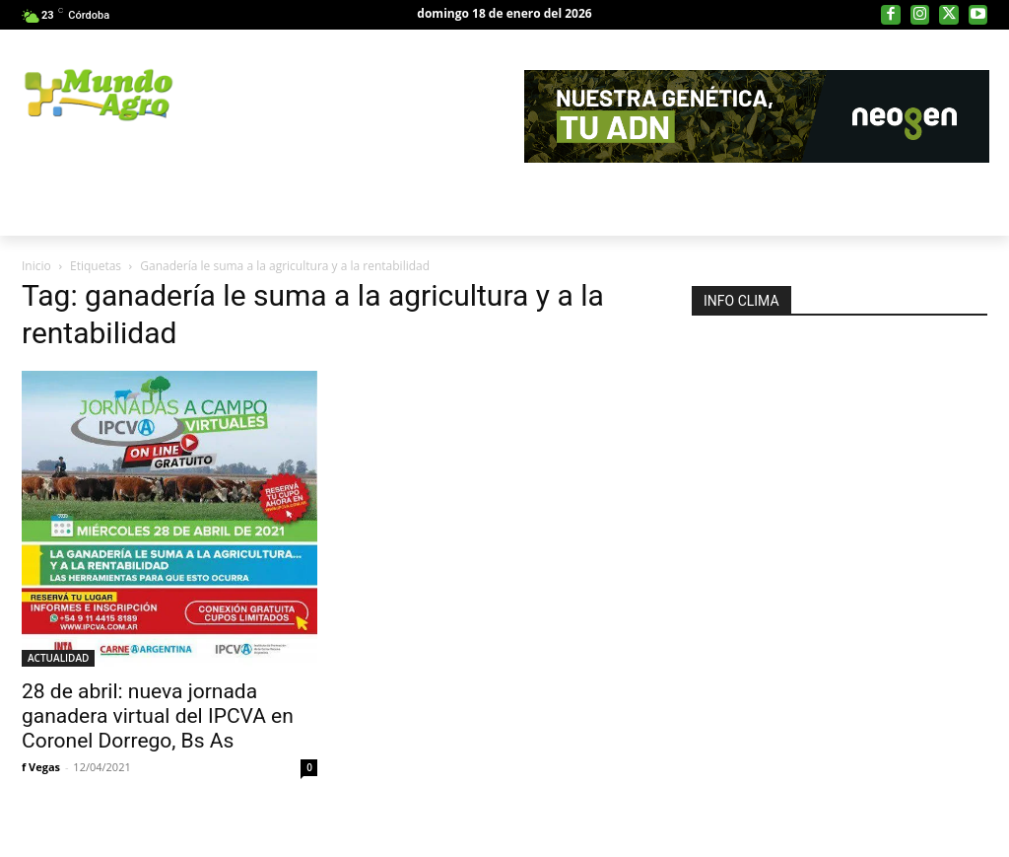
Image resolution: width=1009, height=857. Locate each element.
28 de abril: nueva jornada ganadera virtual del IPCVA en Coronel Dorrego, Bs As (158, 715)
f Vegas (41, 766)
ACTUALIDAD (58, 658)
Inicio (36, 265)
